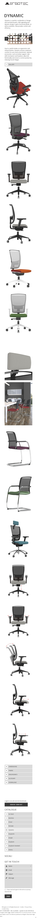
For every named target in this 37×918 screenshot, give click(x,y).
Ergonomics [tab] (11, 774)
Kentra (11, 850)
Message (18, 882)
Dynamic (11, 830)
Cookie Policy (5, 909)
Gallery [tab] (9, 64)
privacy (29, 889)
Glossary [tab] (10, 778)
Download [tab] (11, 782)
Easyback (11, 842)
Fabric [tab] (9, 770)
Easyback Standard (14, 846)
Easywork (11, 834)
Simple (11, 838)
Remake (11, 826)
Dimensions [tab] (11, 766)
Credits (22, 907)
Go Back (11, 814)
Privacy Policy (28, 907)
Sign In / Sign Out (16, 804)
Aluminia (11, 818)
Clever (10, 822)
